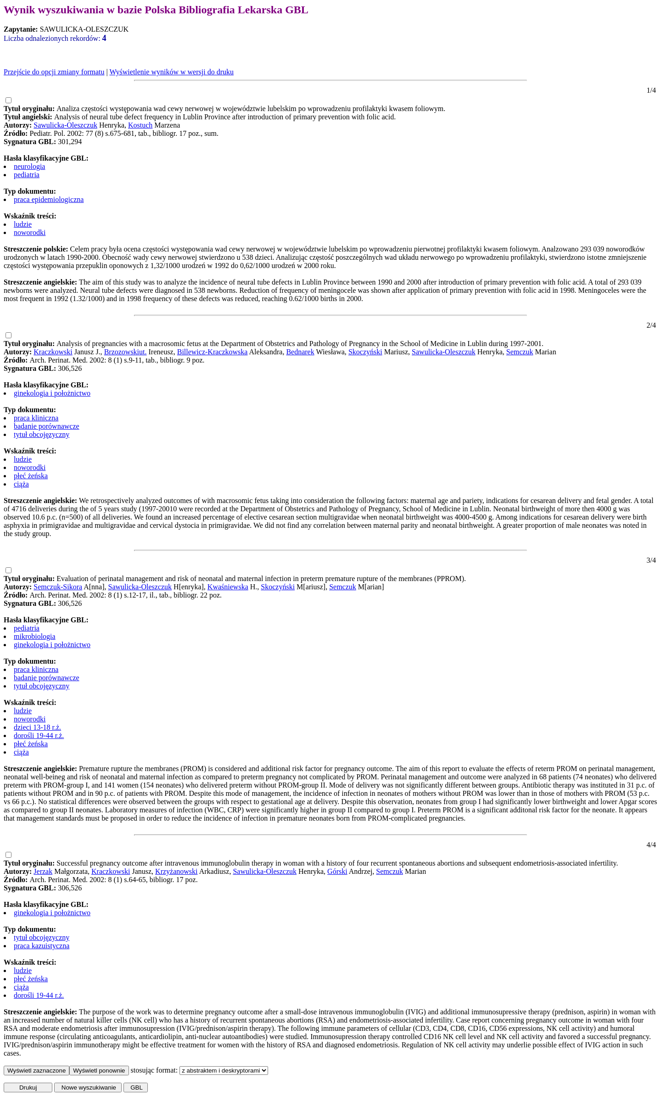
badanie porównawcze (46, 426)
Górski (337, 871)
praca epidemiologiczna (49, 199)
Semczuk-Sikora (58, 587)
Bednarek (300, 352)
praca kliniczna (36, 418)
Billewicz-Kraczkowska (212, 352)
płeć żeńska (31, 476)
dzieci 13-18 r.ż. (37, 727)
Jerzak (43, 871)
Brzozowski (121, 352)
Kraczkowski (53, 352)
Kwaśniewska (227, 587)
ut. (142, 352)
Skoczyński (365, 352)
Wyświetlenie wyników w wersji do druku (171, 72)
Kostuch (140, 125)
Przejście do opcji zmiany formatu (54, 72)
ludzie (23, 224)
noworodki (29, 232)
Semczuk (519, 352)
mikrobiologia (35, 636)
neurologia (29, 166)
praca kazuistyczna (41, 946)
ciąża (21, 484)
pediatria (26, 175)
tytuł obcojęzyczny (41, 434)
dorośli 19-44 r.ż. (39, 735)
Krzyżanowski (176, 871)
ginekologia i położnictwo (52, 393)
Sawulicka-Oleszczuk (65, 125)
